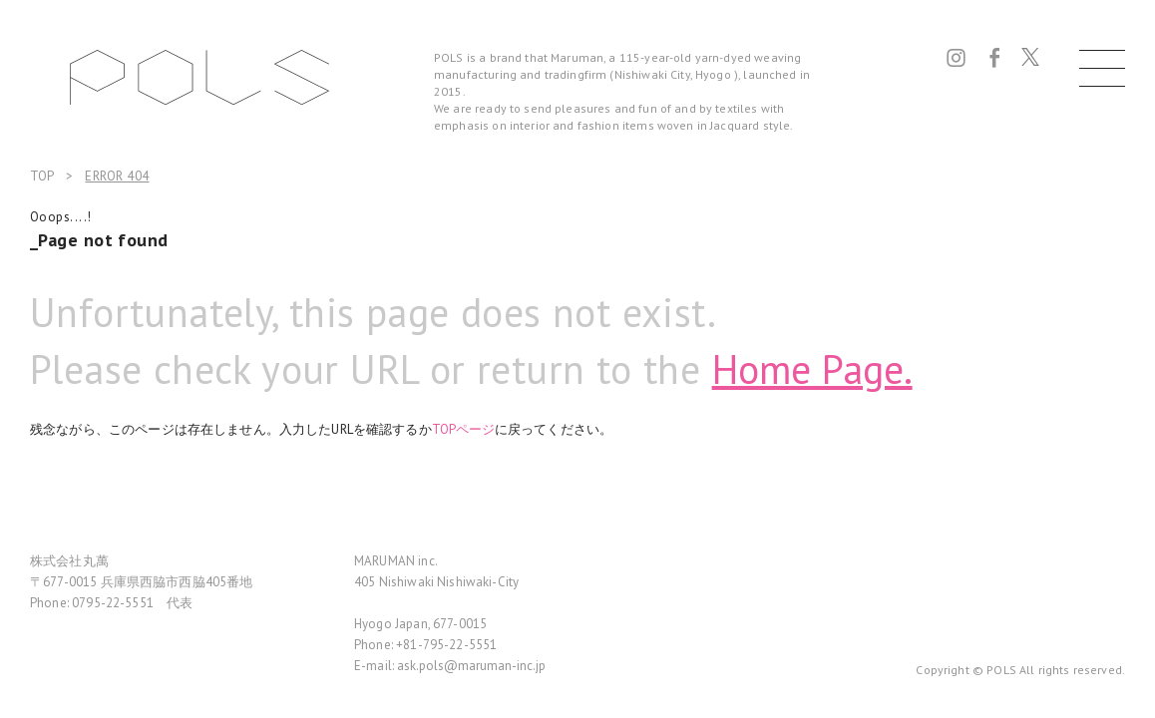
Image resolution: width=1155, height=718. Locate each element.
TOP (42, 176)
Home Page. (812, 369)
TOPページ (463, 429)
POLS (199, 77)
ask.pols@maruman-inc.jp (471, 665)
